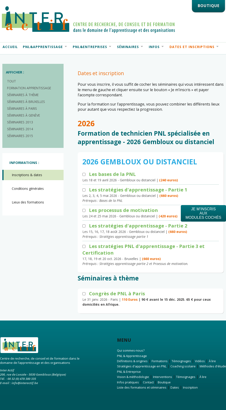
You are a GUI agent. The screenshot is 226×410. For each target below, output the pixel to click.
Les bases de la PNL (112, 174)
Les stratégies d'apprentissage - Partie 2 (138, 226)
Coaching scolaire (183, 366)
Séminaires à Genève (23, 115)
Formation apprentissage (29, 88)
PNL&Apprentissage (43, 47)
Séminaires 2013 (20, 122)
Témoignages (181, 361)
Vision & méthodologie (133, 377)
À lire (212, 361)
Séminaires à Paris (22, 108)
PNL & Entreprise (129, 371)
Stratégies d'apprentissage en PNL (141, 366)
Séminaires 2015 (20, 136)
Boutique (164, 382)
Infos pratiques (128, 382)
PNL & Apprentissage (132, 356)
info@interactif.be (25, 383)
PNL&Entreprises (90, 47)
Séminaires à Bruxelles (26, 101)
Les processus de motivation (123, 210)
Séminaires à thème (23, 95)
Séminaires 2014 (20, 129)
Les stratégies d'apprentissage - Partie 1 (138, 190)
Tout (11, 81)
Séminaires (128, 47)
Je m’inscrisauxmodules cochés (203, 213)
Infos (155, 47)
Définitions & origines (132, 361)
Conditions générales (28, 188)
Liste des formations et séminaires (141, 387)
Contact (148, 382)
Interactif (88, 19)
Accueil (10, 47)
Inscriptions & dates (27, 175)
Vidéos (200, 361)
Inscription (190, 387)
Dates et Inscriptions (192, 47)
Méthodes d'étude (213, 366)
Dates (174, 387)
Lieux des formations (28, 202)
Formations (160, 361)
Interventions (162, 377)
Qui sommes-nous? (131, 350)
